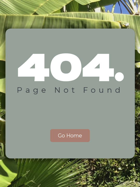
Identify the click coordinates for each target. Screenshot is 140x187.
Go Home (70, 135)
